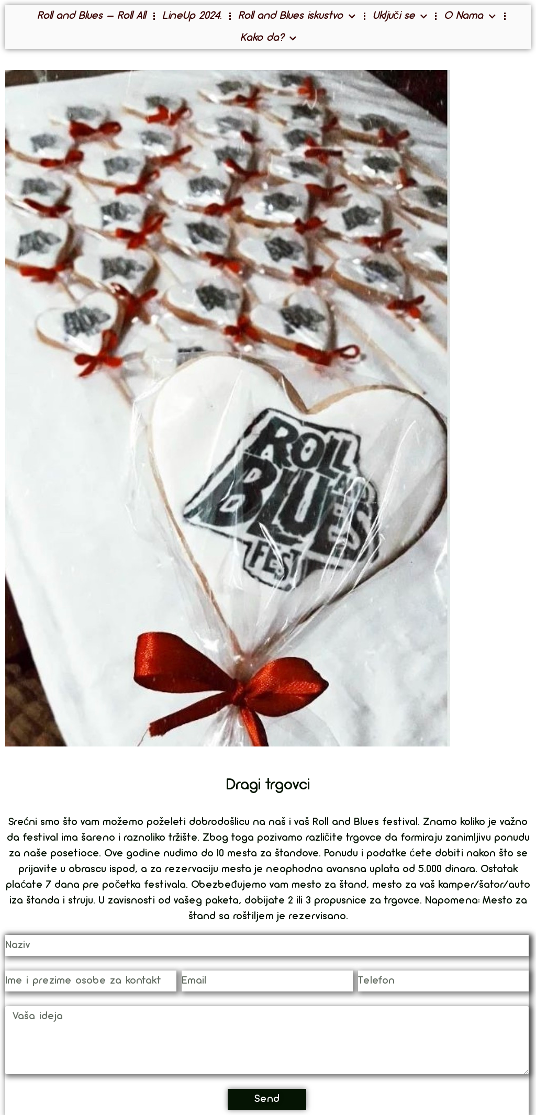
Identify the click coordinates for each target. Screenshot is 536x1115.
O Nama (470, 16)
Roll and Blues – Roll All (91, 15)
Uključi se (400, 16)
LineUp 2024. (191, 15)
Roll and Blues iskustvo (297, 16)
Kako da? (268, 38)
